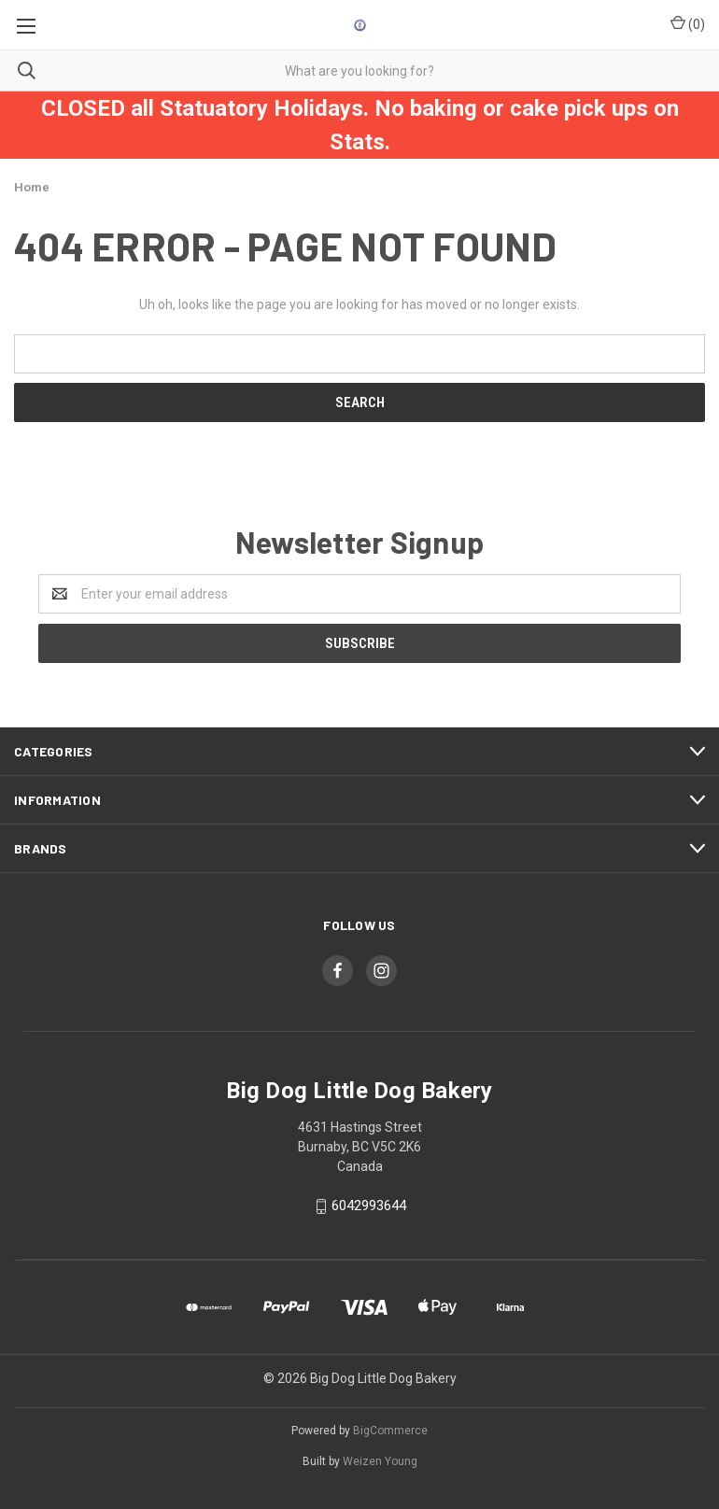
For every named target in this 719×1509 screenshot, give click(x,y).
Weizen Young (380, 1461)
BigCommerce (390, 1430)
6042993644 (368, 1205)
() (687, 23)
